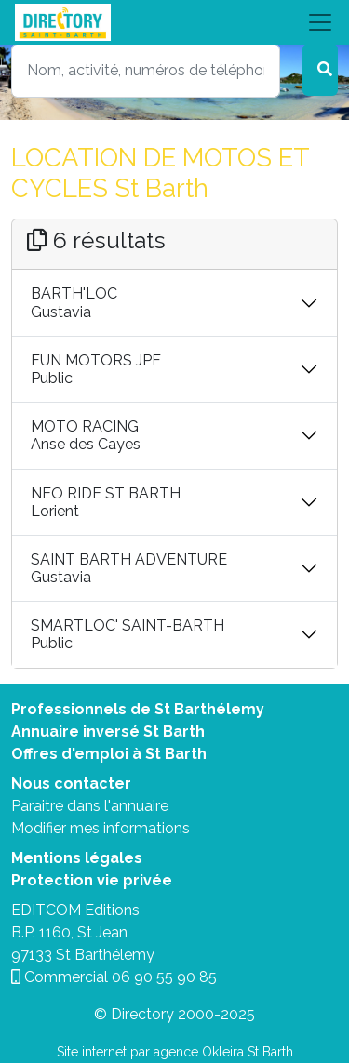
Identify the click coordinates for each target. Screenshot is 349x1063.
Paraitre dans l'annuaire (89, 806)
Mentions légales (76, 858)
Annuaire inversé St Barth (108, 731)
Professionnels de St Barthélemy (137, 709)
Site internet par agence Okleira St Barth (175, 1051)
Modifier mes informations (100, 828)
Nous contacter (71, 783)
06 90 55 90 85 (164, 977)
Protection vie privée (91, 880)
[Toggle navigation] (174, 22)
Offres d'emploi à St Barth (109, 754)
